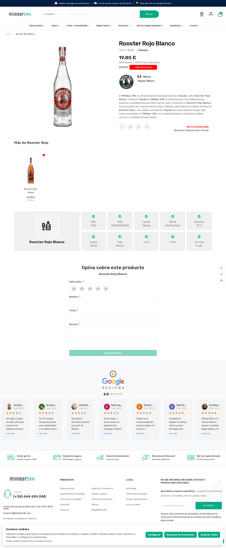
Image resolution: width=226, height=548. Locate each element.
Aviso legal (131, 488)
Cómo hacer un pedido (70, 499)
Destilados (36, 25)
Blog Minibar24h (99, 510)
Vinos (55, 25)
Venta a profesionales (102, 499)
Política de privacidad (136, 494)
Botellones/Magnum (148, 25)
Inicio (8, 34)
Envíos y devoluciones (136, 499)
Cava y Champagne (77, 25)
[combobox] (100, 14)
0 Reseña (143, 50)
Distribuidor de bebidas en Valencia (19, 518)
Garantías (65, 504)
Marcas (95, 504)
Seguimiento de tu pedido (72, 494)
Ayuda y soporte (99, 494)
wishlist (221, 274)
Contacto (64, 510)
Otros (193, 25)
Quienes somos (67, 488)
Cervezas (175, 25)
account (221, 268)
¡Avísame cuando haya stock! (191, 130)
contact (221, 280)
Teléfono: (17, 492)
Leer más (10, 433)
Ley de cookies (133, 504)
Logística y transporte (102, 488)
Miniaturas (102, 25)
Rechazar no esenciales (180, 534)
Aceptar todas (209, 534)
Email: (6, 513)
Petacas (123, 25)
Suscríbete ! (208, 505)
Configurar (154, 534)
